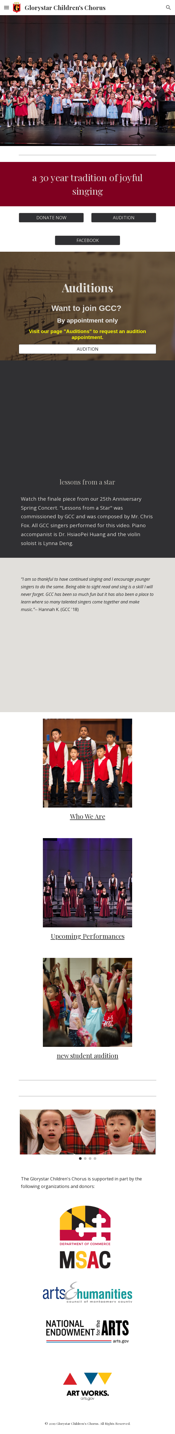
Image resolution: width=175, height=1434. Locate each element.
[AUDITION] (123, 217)
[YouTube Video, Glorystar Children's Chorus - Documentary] (87, 666)
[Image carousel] (87, 1135)
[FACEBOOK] (87, 240)
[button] (6, 7)
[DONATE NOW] (51, 217)
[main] (87, 184)
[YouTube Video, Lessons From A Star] (87, 413)
